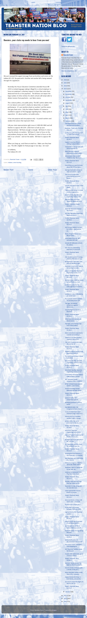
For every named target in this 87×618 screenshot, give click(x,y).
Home (30, 170)
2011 (65, 598)
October (68, 97)
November (69, 94)
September (69, 100)
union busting (17, 162)
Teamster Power (68, 55)
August (68, 103)
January (68, 592)
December (69, 91)
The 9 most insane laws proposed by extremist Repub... (72, 176)
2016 (65, 80)
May (67, 112)
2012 (65, 595)
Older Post (52, 170)
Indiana (10, 162)
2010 (65, 601)
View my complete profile (69, 71)
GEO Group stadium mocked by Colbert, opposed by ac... (73, 229)
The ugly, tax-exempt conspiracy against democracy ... (71, 305)
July (67, 106)
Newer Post (8, 170)
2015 (65, 83)
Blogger (54, 610)
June (67, 109)
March (68, 118)
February (68, 121)
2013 (65, 89)
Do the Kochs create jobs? (73, 504)
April (67, 115)
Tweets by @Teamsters (68, 46)
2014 (65, 86)
